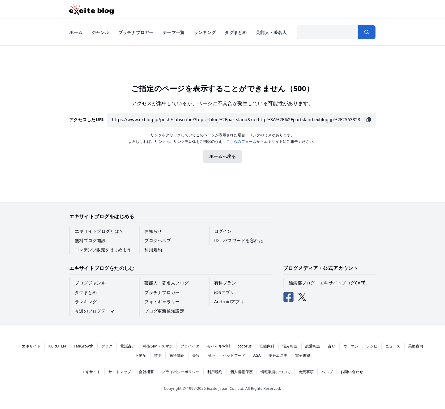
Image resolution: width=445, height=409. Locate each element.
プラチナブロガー (162, 292)
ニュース (392, 346)
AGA (257, 355)
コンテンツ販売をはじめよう (103, 250)
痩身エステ (278, 355)
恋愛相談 (312, 346)
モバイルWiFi (218, 346)
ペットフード (234, 355)
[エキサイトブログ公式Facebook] (288, 297)
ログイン (223, 231)
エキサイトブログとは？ (99, 231)
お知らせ (153, 231)
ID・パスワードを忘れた (238, 240)
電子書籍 (302, 355)
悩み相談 (290, 346)
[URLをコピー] (369, 119)
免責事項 (306, 371)
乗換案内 (415, 346)
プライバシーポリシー (180, 371)
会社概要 (146, 371)
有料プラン (225, 283)
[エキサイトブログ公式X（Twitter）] (302, 297)
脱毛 (211, 355)
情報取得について (276, 371)
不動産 (140, 355)
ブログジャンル (90, 283)
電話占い (127, 346)
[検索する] (366, 32)
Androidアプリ (229, 302)
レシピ (372, 346)
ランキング (86, 302)
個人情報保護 (241, 371)
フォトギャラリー (162, 302)
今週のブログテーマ (95, 311)
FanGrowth (83, 346)
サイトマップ (119, 371)
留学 (158, 355)
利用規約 (153, 250)
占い (331, 346)
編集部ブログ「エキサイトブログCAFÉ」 (329, 283)
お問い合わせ (352, 371)
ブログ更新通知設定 (164, 311)
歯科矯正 (176, 355)
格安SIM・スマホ (158, 346)
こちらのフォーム (241, 141)
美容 (196, 355)
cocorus (245, 346)
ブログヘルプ (157, 240)
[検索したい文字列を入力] (327, 32)
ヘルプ (327, 371)
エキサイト (31, 346)
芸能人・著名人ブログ (166, 283)
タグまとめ (86, 292)
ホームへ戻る (222, 156)
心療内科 (267, 346)
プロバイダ (189, 346)
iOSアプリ (224, 292)
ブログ (107, 346)
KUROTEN (57, 346)
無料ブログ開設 (90, 240)
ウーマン (350, 346)
